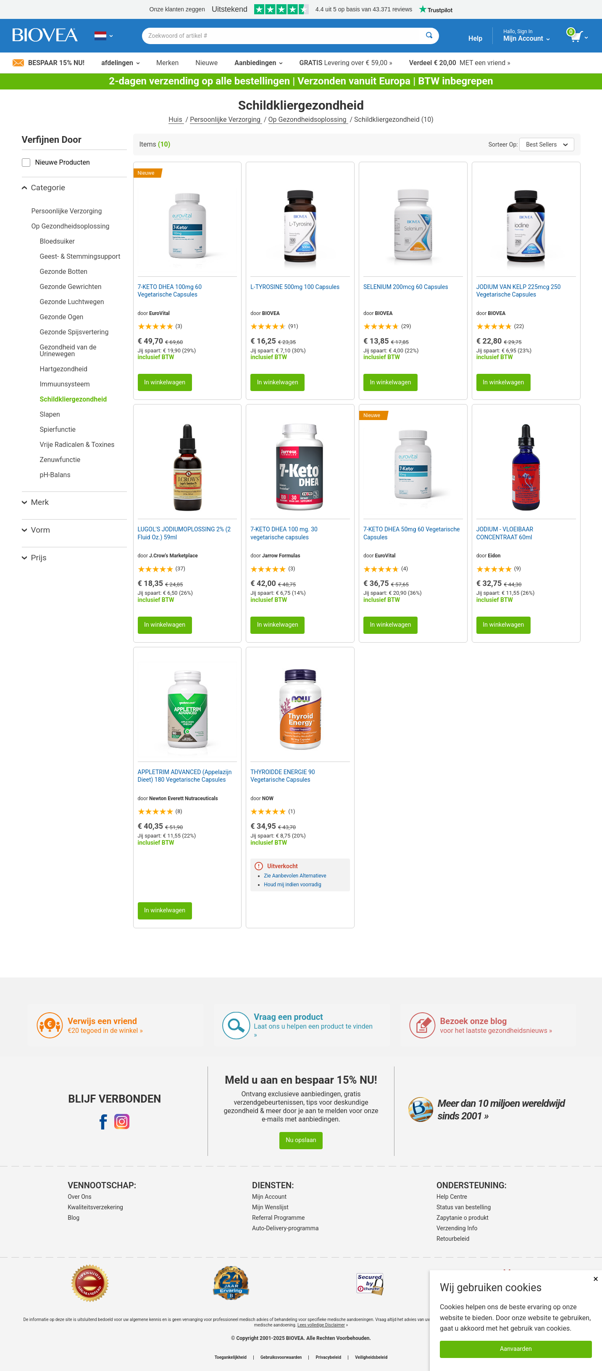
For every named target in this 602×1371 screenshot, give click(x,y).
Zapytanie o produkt (462, 1217)
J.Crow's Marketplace (173, 556)
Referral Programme (278, 1217)
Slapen (50, 414)
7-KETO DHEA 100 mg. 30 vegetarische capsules (284, 533)
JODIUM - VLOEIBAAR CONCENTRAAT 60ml (505, 533)
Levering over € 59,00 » (345, 63)
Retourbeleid (452, 1238)
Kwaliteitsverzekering (95, 1207)
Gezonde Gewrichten (71, 287)
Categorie (44, 187)
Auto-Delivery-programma (285, 1228)
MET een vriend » (459, 63)
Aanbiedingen (258, 63)
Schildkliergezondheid (73, 399)
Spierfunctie (58, 429)
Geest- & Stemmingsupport (80, 256)
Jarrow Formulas (281, 556)
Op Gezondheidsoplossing (308, 119)
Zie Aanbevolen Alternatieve (295, 876)
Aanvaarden (516, 1349)
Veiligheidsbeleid (371, 1357)
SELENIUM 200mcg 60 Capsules (405, 287)
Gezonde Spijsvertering (74, 332)
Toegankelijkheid (231, 1357)
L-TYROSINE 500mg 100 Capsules (294, 287)
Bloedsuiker (57, 241)
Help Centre (451, 1196)
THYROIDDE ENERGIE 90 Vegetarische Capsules (282, 776)
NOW (267, 798)
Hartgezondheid (64, 369)
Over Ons (80, 1196)
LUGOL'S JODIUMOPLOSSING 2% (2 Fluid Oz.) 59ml (184, 533)
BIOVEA (271, 313)
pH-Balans (55, 475)
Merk (35, 502)
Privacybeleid (328, 1357)
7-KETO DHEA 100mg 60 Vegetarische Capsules (170, 291)
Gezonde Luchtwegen (72, 302)
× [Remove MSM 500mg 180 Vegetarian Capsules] (595, 1279)
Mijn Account (269, 1196)
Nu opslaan (301, 1140)
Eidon (494, 556)
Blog (73, 1217)
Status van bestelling (463, 1207)
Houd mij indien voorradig (292, 885)
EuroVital (159, 313)
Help (475, 38)
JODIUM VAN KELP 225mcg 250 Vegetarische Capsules (518, 291)
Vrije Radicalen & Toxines (77, 445)
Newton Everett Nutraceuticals (183, 798)
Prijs (34, 557)
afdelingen (120, 63)
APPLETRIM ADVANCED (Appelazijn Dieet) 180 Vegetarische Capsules (185, 776)
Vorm (36, 530)
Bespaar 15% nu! (48, 63)
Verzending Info (457, 1228)
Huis (176, 119)
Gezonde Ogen (62, 317)
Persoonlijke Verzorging (226, 119)
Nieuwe (206, 63)
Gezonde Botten (64, 272)
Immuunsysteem (65, 384)
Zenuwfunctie (60, 460)
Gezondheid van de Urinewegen (68, 350)
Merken (167, 63)
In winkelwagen (164, 382)
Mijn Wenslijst (270, 1207)
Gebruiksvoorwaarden (281, 1357)
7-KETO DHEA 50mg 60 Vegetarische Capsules (411, 533)
